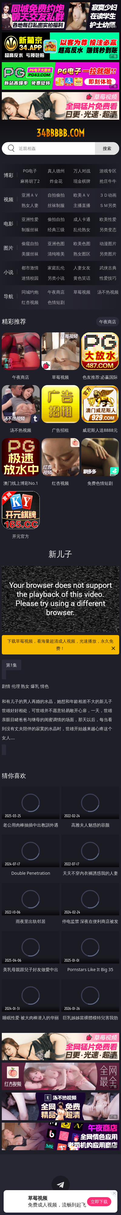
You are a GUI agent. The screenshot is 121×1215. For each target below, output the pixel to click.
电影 (8, 223)
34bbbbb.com (60, 133)
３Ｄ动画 (107, 195)
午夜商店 (56, 292)
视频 (8, 199)
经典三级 (56, 229)
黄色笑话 (81, 278)
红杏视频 (30, 302)
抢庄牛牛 (107, 181)
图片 (8, 248)
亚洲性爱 (30, 219)
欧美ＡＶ (81, 195)
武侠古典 (107, 268)
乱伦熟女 (81, 229)
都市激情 (30, 268)
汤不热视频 (108, 292)
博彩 (8, 175)
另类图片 (107, 254)
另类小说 (56, 278)
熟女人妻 (30, 205)
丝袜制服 (56, 205)
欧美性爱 (107, 219)
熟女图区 (81, 254)
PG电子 (30, 171)
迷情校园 (30, 278)
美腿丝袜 (30, 254)
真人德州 (56, 171)
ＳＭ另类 (107, 205)
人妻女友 (81, 268)
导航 (8, 296)
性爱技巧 (107, 278)
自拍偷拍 (56, 195)
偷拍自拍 (56, 219)
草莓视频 (81, 292)
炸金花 (56, 181)
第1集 (11, 665)
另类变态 (107, 229)
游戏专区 (107, 171)
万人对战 (81, 171)
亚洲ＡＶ (30, 195)
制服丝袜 (30, 229)
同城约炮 (30, 292)
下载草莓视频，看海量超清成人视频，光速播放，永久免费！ (61, 645)
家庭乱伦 (56, 268)
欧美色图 (81, 243)
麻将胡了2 (30, 181)
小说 (8, 272)
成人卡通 (81, 219)
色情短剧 (56, 302)
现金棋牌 (81, 181)
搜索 (107, 148)
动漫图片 (107, 243)
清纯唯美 (56, 254)
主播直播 (81, 205)
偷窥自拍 (30, 243)
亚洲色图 (56, 243)
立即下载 (99, 1201)
